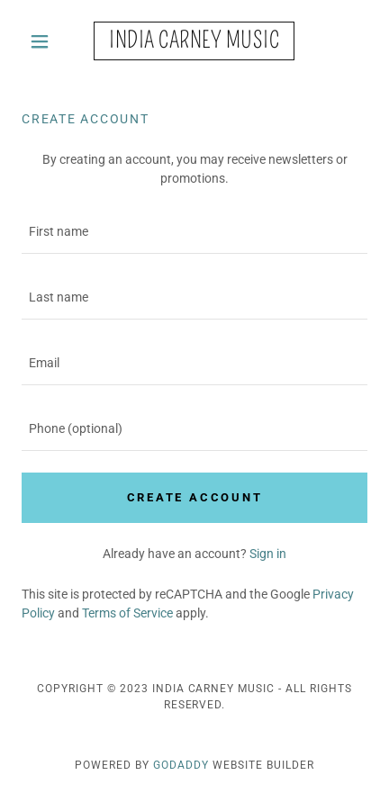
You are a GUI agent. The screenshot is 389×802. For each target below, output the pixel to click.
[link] (195, 41)
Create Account (195, 497)
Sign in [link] (267, 553)
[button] (48, 41)
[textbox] (194, 232)
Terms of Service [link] (127, 613)
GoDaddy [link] (181, 765)
